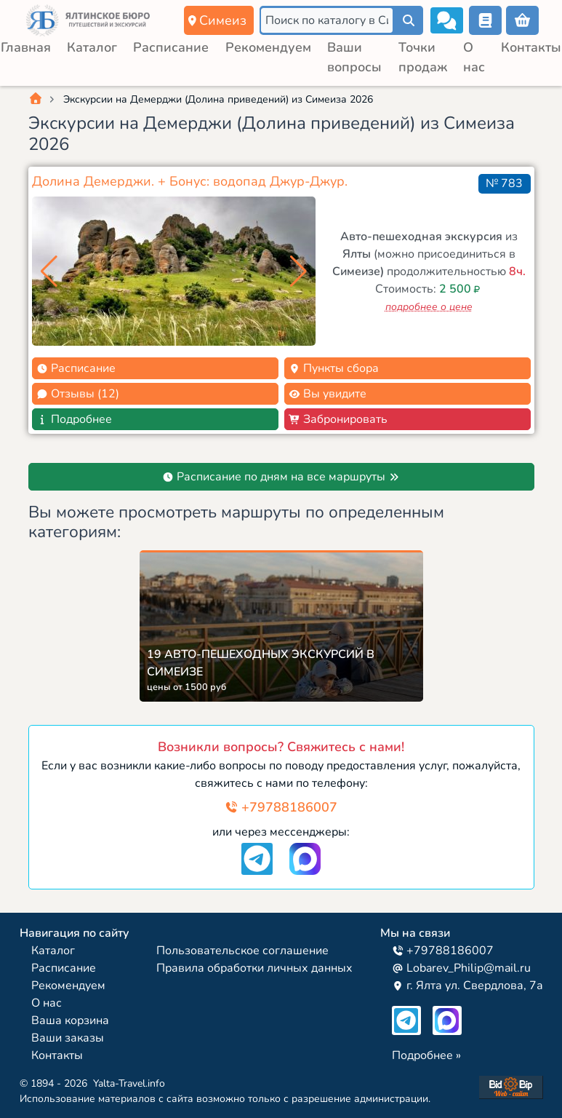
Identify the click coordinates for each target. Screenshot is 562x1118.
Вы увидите (327, 394)
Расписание (171, 47)
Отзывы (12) (77, 394)
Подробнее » (426, 1055)
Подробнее (74, 419)
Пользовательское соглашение (242, 951)
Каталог (92, 47)
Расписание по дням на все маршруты (281, 477)
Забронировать (338, 419)
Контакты (531, 47)
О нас (46, 1003)
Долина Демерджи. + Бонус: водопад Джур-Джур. (190, 181)
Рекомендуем (268, 47)
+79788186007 (281, 807)
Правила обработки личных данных (254, 968)
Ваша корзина (70, 1020)
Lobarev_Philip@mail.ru (461, 968)
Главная (26, 47)
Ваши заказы (67, 1038)
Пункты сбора (334, 368)
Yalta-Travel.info (129, 1083)
